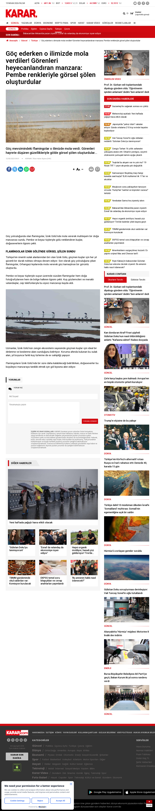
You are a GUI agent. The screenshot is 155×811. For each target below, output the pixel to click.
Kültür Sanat (76, 764)
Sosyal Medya (72, 768)
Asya (79, 750)
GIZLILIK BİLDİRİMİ (107, 732)
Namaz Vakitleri (144, 750)
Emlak (59, 754)
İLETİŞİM (50, 732)
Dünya (37, 23)
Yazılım (84, 768)
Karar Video (93, 23)
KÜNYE (58, 732)
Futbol (45, 759)
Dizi (64, 773)
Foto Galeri (39, 777)
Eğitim (34, 29)
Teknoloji (38, 768)
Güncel (15, 23)
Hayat (81, 23)
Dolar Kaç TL (142, 758)
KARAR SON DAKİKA (17, 756)
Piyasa (51, 754)
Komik (79, 773)
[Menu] (134, 23)
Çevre (67, 29)
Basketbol (55, 759)
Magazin (56, 764)
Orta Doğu (50, 750)
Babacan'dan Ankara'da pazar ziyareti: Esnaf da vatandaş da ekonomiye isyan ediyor (62, 35)
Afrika (86, 750)
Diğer (102, 759)
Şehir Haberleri (144, 762)
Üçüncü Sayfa (46, 29)
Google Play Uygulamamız (107, 792)
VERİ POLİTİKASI (124, 732)
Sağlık (65, 764)
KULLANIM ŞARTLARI (87, 732)
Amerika (61, 750)
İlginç (87, 773)
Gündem (56, 773)
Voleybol (66, 759)
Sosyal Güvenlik (90, 754)
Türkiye (58, 29)
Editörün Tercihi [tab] (138, 279)
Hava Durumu (143, 746)
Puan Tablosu (143, 754)
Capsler (62, 777)
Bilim (92, 768)
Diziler (47, 764)
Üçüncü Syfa (60, 745)
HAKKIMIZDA (38, 732)
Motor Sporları (90, 759)
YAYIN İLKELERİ (70, 732)
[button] (73, 169)
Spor (73, 23)
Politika (24, 29)
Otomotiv (69, 754)
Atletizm (77, 759)
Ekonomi (48, 23)
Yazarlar (26, 23)
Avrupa (71, 750)
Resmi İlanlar (123, 23)
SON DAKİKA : (13, 35)
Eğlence (88, 764)
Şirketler (104, 754)
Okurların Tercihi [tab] (115, 279)
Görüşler (107, 23)
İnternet (59, 768)
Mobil (51, 768)
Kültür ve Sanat (93, 777)
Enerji (78, 754)
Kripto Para (61, 23)
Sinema (71, 773)
